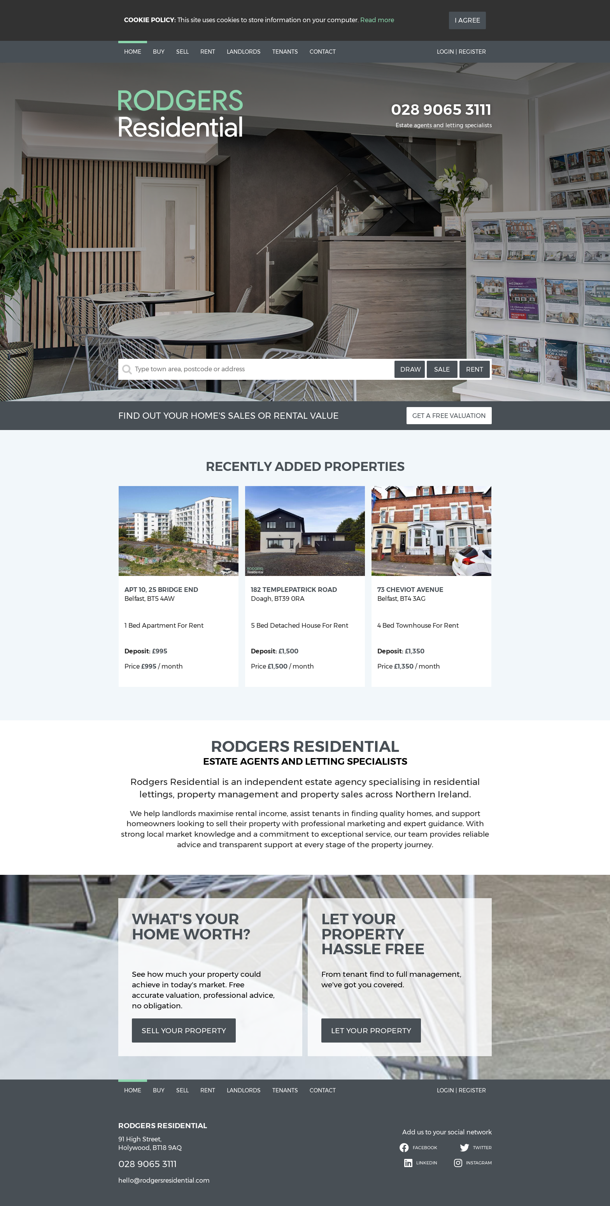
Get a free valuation (449, 416)
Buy (159, 51)
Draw (410, 369)
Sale (442, 369)
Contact (323, 51)
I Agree (467, 20)
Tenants (285, 51)
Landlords (244, 51)
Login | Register (461, 51)
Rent (207, 51)
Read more (377, 20)
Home (132, 51)
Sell (182, 51)
